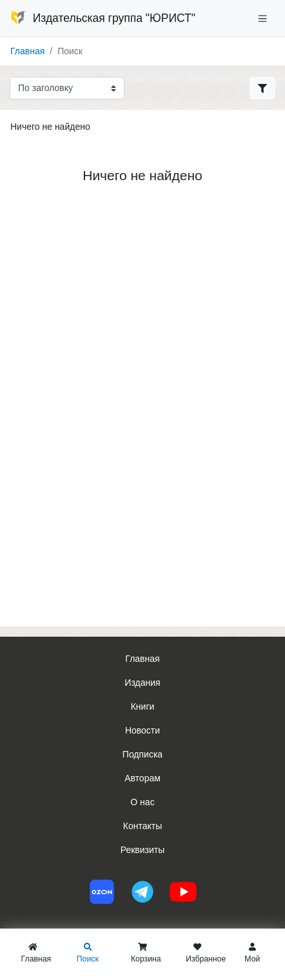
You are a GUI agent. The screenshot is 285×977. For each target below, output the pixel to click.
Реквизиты (143, 850)
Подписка (142, 754)
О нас (142, 802)
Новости (142, 730)
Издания (142, 682)
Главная (27, 51)
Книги (143, 706)
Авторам (142, 778)
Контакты (142, 826)
